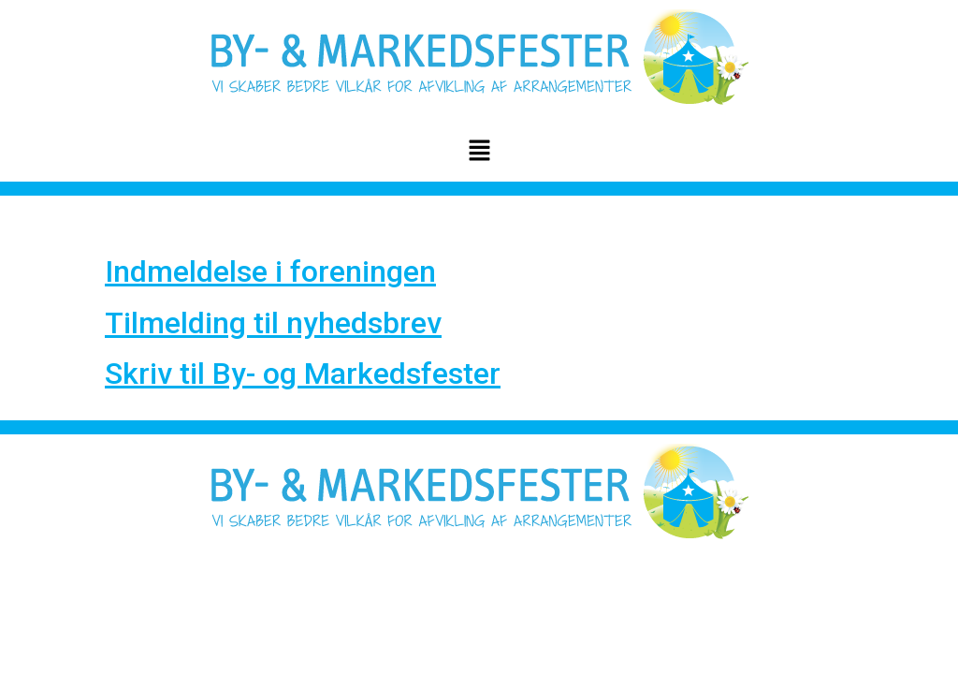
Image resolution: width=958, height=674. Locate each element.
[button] (479, 151)
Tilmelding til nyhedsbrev (273, 323)
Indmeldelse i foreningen (270, 271)
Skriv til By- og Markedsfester (303, 373)
